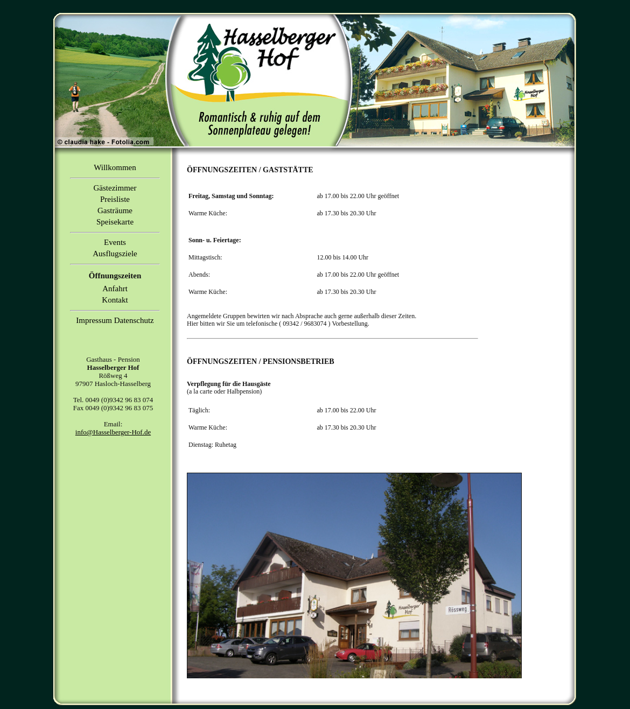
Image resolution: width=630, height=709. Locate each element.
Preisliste (115, 199)
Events (115, 242)
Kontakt (115, 300)
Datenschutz (134, 320)
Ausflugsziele (115, 253)
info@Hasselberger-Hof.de (113, 432)
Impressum (94, 320)
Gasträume (114, 210)
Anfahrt (115, 288)
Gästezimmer (115, 188)
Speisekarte (115, 221)
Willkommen (115, 167)
